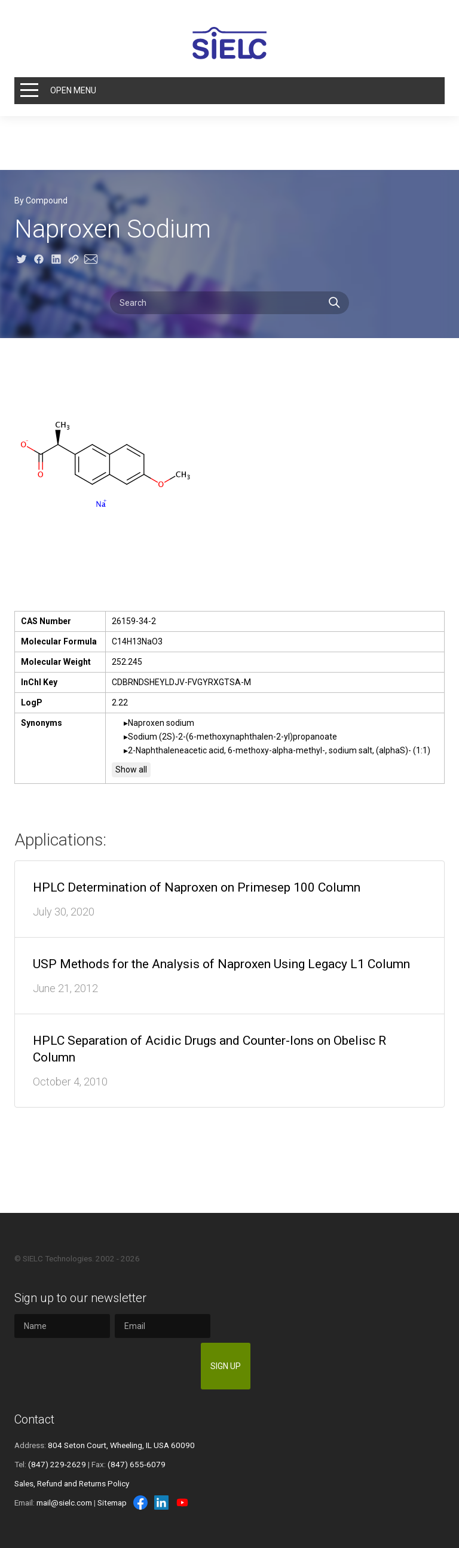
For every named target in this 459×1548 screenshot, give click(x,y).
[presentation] (105, 1366)
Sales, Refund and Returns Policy (71, 1483)
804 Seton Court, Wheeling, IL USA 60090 (121, 1445)
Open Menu (73, 90)
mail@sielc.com (64, 1502)
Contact (34, 1419)
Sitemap (112, 1502)
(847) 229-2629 (57, 1464)
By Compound (41, 200)
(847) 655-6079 (137, 1464)
